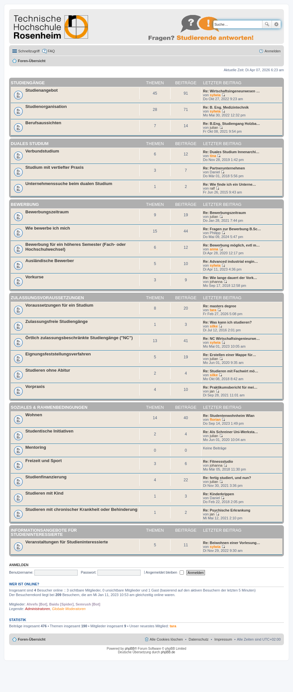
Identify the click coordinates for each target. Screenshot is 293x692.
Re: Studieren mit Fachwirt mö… (230, 371)
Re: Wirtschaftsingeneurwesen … (231, 91)
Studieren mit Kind (44, 493)
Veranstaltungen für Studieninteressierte (66, 541)
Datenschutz (199, 639)
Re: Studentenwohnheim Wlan (228, 416)
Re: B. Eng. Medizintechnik (226, 107)
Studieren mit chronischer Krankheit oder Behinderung (81, 509)
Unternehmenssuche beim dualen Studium (68, 183)
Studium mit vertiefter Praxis (54, 167)
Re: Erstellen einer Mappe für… (229, 355)
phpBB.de (168, 652)
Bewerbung (25, 204)
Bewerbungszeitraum (47, 211)
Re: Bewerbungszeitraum (224, 213)
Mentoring (35, 447)
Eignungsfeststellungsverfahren (58, 354)
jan (212, 391)
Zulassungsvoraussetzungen (47, 297)
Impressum (223, 639)
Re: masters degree (219, 306)
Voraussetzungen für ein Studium (59, 305)
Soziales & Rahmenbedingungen (49, 407)
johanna (216, 282)
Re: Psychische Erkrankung (226, 510)
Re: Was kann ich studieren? (227, 322)
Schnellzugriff (29, 51)
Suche (267, 24)
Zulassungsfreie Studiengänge (56, 321)
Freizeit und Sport (43, 460)
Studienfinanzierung (46, 476)
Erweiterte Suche (276, 24)
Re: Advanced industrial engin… (230, 261)
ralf (212, 188)
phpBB (129, 648)
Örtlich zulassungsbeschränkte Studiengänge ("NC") (79, 337)
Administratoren (37, 609)
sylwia (215, 95)
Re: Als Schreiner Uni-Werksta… (230, 432)
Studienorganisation (46, 106)
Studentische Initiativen (49, 431)
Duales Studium (29, 143)
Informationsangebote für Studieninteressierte (44, 532)
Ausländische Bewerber (49, 260)
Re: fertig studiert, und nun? (227, 478)
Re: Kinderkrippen (218, 494)
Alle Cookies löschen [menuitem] (166, 639)
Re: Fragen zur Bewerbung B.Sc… (232, 229)
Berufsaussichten (43, 122)
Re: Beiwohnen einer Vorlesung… (231, 543)
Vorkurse (34, 276)
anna (214, 249)
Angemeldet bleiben (165, 572)
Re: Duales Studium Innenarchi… (231, 152)
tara (213, 310)
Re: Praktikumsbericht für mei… (230, 387)
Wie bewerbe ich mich (47, 228)
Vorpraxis (35, 386)
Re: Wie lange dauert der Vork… (230, 278)
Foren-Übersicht (31, 61)
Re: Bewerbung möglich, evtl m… (231, 245)
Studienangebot (41, 90)
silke (214, 326)
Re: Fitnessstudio (218, 461)
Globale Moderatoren (68, 609)
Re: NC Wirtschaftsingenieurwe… (231, 338)
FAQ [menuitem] (51, 51)
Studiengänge (28, 82)
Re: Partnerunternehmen (224, 168)
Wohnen (33, 414)
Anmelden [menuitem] (272, 51)
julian (214, 127)
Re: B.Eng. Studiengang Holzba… (231, 124)
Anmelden (19, 565)
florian (215, 419)
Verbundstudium (42, 151)
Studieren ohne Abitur (47, 370)
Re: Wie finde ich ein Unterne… (229, 184)
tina (213, 156)
